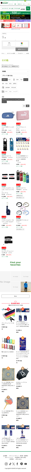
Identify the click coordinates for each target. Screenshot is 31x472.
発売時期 (4, 99)
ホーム (3, 53)
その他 (27, 53)
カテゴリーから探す (11, 53)
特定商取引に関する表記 (20, 457)
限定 (10, 83)
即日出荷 (13, 87)
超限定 (14, 83)
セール (25, 79)
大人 (10, 91)
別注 (6, 83)
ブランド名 (14, 99)
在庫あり (5, 79)
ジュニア (15, 91)
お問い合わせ (18, 459)
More (15, 296)
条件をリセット (22, 49)
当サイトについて (9, 457)
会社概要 (5, 455)
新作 (17, 79)
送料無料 (7, 87)
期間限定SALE (15, 66)
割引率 (22, 99)
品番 (19, 99)
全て (10, 79)
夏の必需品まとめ (6, 66)
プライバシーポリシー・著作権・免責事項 (18, 455)
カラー (9, 99)
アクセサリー (20, 53)
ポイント (4, 101)
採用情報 (12, 459)
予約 (21, 79)
